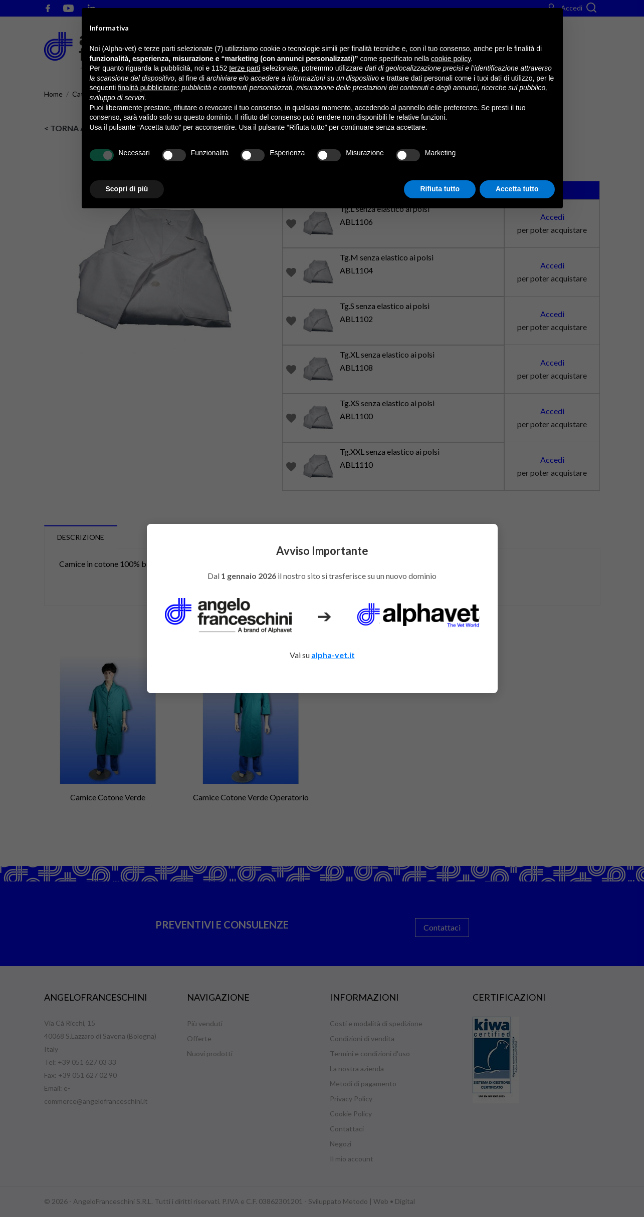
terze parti (244, 68)
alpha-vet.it (333, 655)
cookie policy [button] (451, 59)
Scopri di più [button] (127, 189)
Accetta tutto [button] (517, 189)
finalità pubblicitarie (147, 88)
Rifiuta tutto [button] (440, 189)
